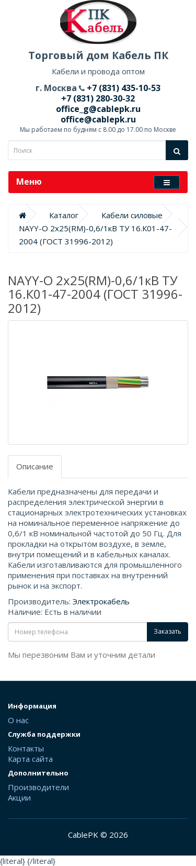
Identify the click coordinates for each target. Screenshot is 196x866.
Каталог (63, 215)
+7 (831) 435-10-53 (122, 88)
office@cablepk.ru (98, 119)
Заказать (167, 631)
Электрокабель (101, 601)
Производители (38, 787)
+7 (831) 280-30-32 (98, 98)
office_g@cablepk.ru (98, 109)
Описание (34, 466)
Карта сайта (30, 758)
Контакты (26, 748)
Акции (19, 797)
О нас (18, 720)
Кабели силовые (132, 215)
